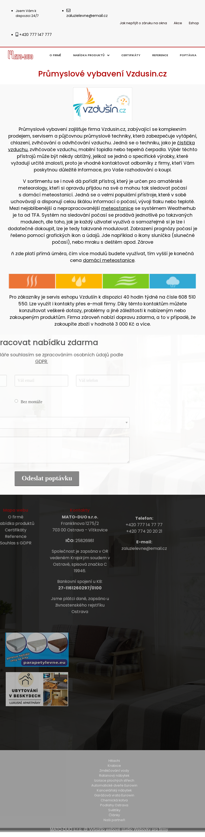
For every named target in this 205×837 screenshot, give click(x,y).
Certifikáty (130, 55)
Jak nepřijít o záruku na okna (143, 23)
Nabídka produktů (91, 55)
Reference (160, 55)
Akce (178, 23)
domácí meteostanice (108, 260)
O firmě (55, 55)
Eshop (194, 23)
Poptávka (188, 55)
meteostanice (117, 208)
